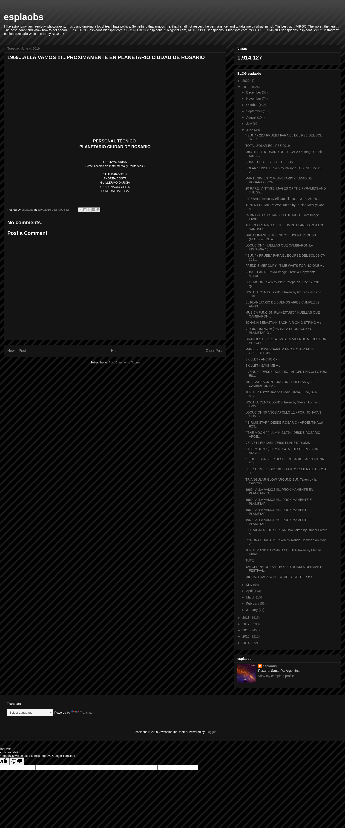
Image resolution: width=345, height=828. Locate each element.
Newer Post (16, 351)
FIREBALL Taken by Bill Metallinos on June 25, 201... (283, 199)
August (251, 117)
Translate (82, 712)
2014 (246, 643)
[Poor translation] (16, 761)
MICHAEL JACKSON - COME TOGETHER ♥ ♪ (278, 577)
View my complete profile (276, 676)
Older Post (214, 351)
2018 (246, 617)
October (252, 105)
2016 (246, 630)
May (249, 585)
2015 (246, 636)
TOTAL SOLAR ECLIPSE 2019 (267, 145)
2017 (246, 624)
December (254, 92)
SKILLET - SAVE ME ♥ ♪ (263, 365)
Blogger (211, 732)
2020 (246, 80)
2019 (246, 87)
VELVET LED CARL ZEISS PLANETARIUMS (277, 443)
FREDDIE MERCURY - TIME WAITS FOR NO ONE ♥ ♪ (285, 265)
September (254, 111)
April (249, 591)
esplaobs (23, 17)
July (249, 123)
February (253, 603)
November (254, 98)
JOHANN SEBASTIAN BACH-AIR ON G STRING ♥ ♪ (283, 322)
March (251, 597)
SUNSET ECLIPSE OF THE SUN (269, 162)
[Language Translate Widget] (30, 712)
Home (116, 351)
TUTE (249, 560)
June (250, 130)
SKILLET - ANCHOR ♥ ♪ (262, 359)
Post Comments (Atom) (124, 362)
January (252, 610)
